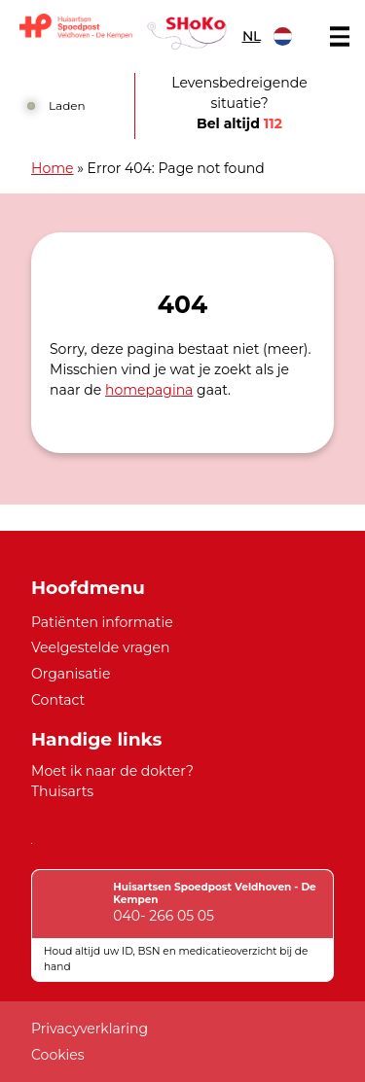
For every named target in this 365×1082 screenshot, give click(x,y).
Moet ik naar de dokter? (112, 771)
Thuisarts (62, 791)
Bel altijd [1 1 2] (239, 123)
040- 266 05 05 (163, 916)
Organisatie (70, 673)
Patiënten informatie (102, 622)
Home (52, 168)
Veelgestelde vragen (100, 647)
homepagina (149, 390)
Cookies (58, 1055)
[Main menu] (339, 37)
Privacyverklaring (89, 1028)
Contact (58, 700)
